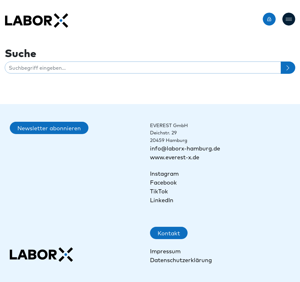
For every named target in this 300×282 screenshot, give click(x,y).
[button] (288, 19)
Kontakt (169, 233)
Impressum (165, 251)
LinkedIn (161, 200)
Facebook (163, 182)
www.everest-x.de (174, 157)
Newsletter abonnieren (49, 128)
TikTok (160, 191)
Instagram (164, 173)
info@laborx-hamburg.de (185, 148)
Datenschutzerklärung (181, 260)
